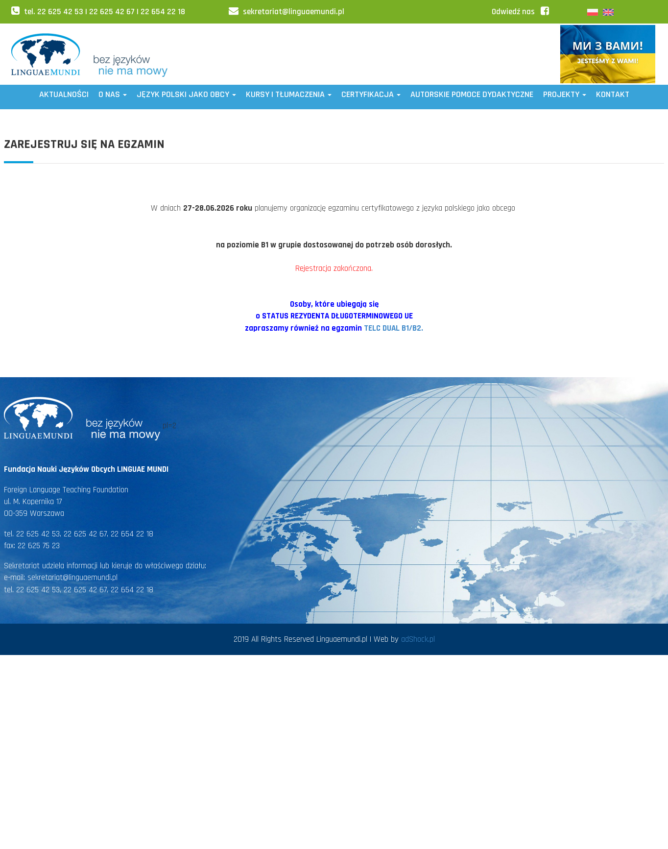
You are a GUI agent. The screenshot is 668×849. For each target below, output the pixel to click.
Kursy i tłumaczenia (289, 94)
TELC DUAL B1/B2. (393, 328)
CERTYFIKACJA (371, 94)
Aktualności (64, 94)
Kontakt (612, 94)
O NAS (112, 94)
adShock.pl (418, 639)
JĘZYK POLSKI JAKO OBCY (186, 94)
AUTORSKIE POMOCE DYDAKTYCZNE (471, 94)
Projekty (564, 94)
